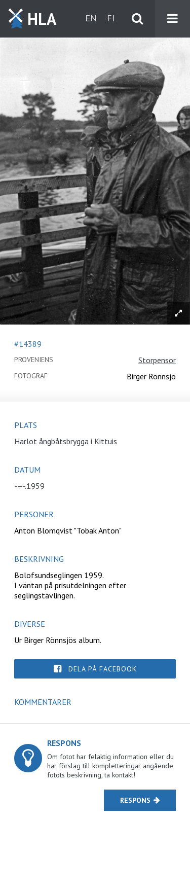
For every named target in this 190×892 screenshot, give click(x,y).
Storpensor (157, 360)
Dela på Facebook (102, 668)
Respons (135, 800)
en (91, 18)
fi (111, 18)
